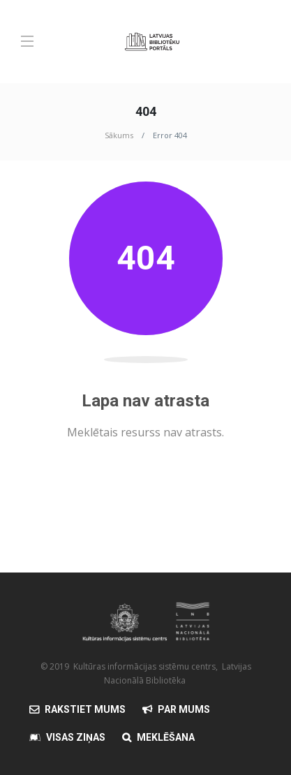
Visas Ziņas (75, 737)
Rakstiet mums (85, 709)
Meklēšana (166, 737)
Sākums (119, 135)
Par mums (184, 709)
